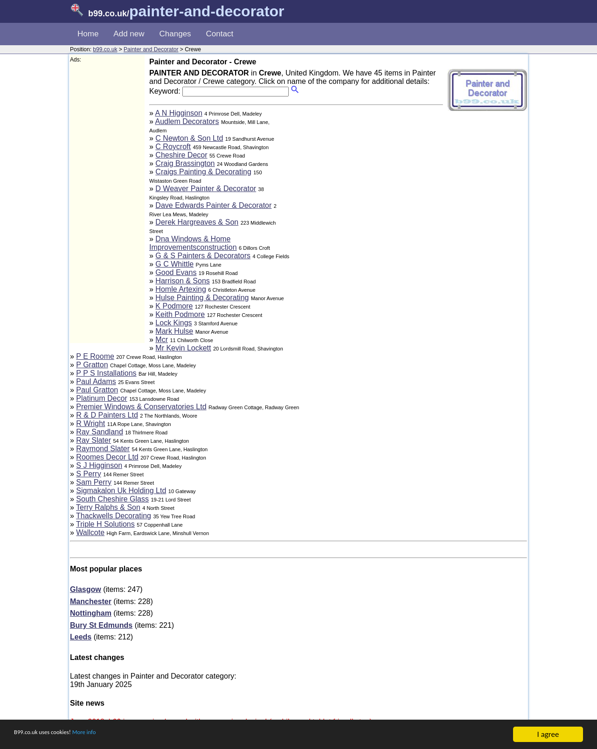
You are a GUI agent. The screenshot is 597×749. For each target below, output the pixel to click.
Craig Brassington (185, 163)
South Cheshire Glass (112, 499)
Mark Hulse (174, 331)
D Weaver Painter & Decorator (205, 188)
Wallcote (90, 532)
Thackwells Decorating (113, 516)
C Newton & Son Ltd (189, 138)
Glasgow (85, 589)
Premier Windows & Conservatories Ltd (141, 407)
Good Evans (175, 272)
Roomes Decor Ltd (107, 457)
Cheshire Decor (181, 155)
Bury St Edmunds (101, 625)
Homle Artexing (180, 289)
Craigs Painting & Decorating (203, 172)
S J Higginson (99, 465)
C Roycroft (173, 147)
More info (108, 735)
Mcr (161, 340)
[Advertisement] (107, 203)
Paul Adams (96, 381)
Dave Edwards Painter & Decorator (213, 205)
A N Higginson (178, 113)
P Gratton (92, 365)
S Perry (88, 474)
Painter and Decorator (151, 49)
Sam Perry (93, 482)
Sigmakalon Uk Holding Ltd (121, 491)
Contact (220, 33)
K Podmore (174, 306)
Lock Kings (173, 323)
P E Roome (95, 356)
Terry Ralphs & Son (108, 507)
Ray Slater (93, 440)
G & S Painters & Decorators (202, 256)
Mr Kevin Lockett (183, 348)
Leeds (80, 637)
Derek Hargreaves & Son (196, 222)
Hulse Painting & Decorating (202, 298)
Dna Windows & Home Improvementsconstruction (193, 243)
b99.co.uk (105, 49)
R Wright (90, 423)
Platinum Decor (101, 398)
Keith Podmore (180, 314)
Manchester (90, 601)
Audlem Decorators (187, 121)
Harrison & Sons (182, 281)
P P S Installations (106, 373)
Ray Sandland (99, 432)
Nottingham (90, 613)
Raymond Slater (103, 449)
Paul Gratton (97, 390)
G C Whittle (174, 264)
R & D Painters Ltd (107, 415)
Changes (175, 33)
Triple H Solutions (105, 524)
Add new (128, 33)
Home (87, 33)
